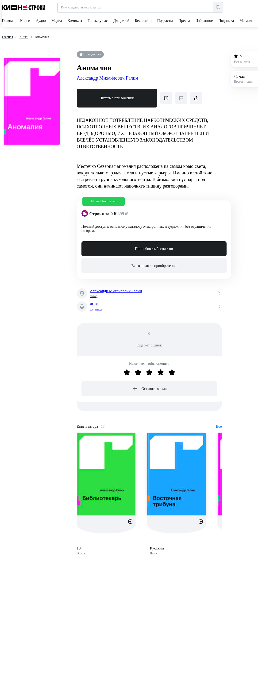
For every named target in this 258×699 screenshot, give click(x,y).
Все (219, 426)
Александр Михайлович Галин (107, 78)
